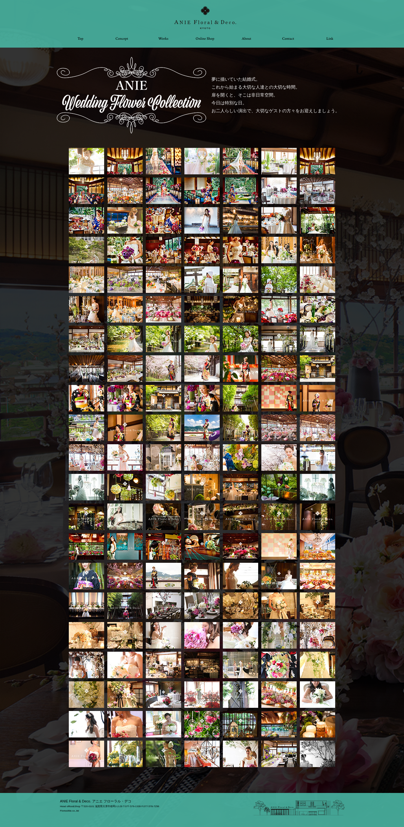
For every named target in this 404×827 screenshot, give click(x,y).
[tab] (86, 161)
